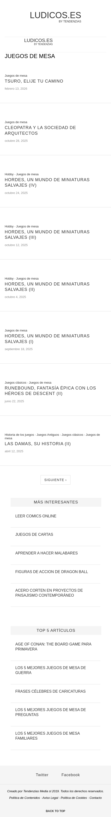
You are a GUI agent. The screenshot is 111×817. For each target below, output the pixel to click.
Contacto (96, 798)
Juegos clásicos (15, 382)
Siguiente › (55, 480)
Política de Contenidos (24, 798)
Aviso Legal (50, 798)
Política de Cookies (74, 798)
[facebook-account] (95, 45)
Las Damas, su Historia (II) (38, 443)
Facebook (68, 775)
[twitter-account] (88, 45)
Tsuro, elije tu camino (34, 81)
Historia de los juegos (19, 434)
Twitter (40, 775)
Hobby (9, 174)
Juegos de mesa (16, 75)
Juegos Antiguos (48, 434)
